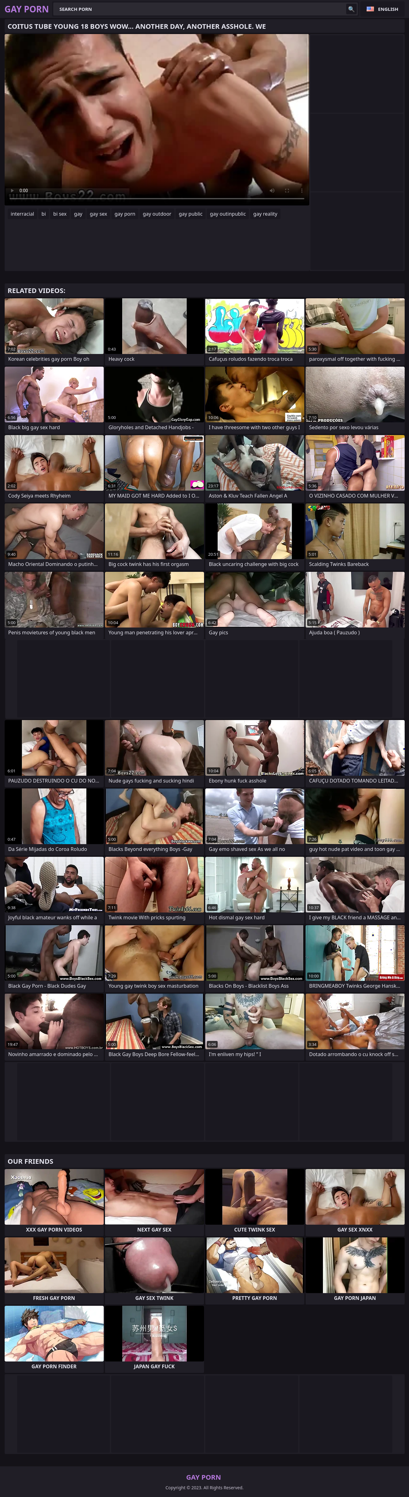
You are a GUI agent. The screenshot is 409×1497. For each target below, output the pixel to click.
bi (43, 213)
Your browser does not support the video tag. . (157, 119)
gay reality (265, 213)
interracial (22, 213)
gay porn (125, 213)
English (388, 9)
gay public (190, 213)
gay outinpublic (228, 213)
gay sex (98, 213)
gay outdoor (157, 213)
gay (78, 213)
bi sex (60, 213)
